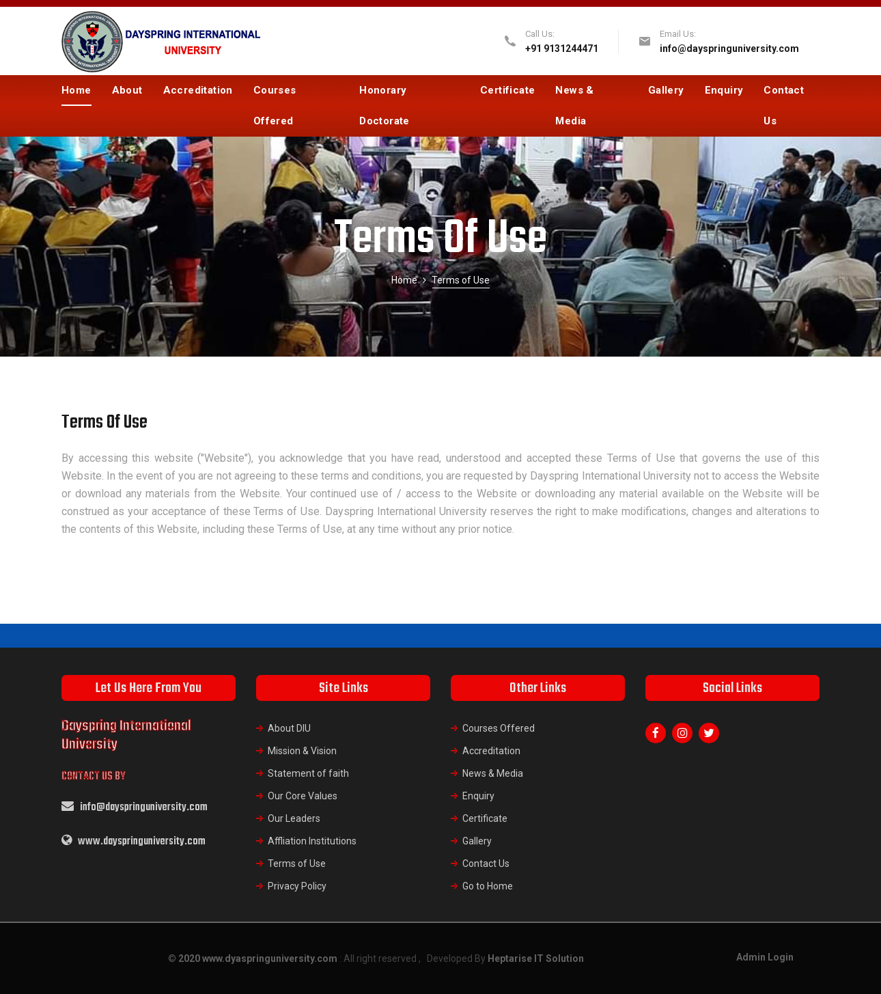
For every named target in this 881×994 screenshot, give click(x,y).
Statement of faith (308, 773)
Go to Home (487, 886)
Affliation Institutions (312, 841)
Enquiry (724, 90)
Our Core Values (302, 795)
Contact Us (784, 105)
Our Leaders (294, 818)
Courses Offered (274, 105)
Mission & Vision (302, 750)
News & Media (574, 105)
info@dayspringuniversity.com (729, 48)
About (127, 90)
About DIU (289, 728)
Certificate (507, 90)
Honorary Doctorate (384, 105)
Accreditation (198, 90)
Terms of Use (297, 863)
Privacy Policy (297, 886)
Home (76, 90)
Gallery (666, 90)
